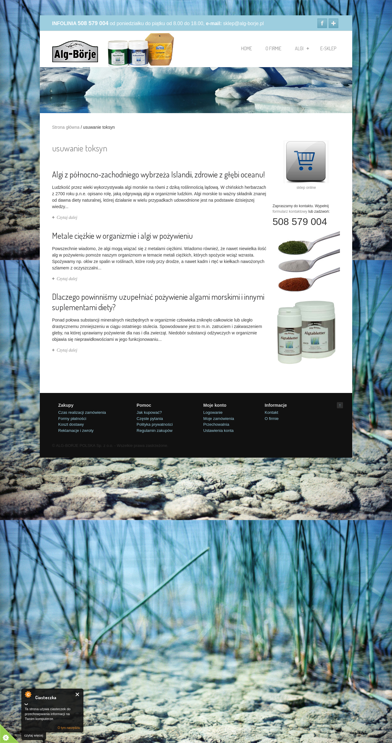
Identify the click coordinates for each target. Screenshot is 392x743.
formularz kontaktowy (290, 211)
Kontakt (271, 412)
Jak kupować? (149, 412)
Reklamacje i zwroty (76, 430)
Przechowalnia (216, 424)
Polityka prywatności (155, 424)
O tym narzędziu (69, 728)
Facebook (322, 23)
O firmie (273, 48)
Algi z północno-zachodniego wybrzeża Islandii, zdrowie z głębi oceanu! (158, 174)
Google (333, 23)
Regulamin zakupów (154, 430)
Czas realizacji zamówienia (82, 412)
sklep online (306, 187)
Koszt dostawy (71, 424)
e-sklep (328, 48)
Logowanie (213, 412)
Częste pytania (150, 418)
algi (302, 48)
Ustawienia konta (218, 430)
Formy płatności (72, 418)
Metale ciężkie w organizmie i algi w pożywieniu (122, 236)
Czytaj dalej (67, 217)
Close (78, 694)
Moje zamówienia (218, 418)
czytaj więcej (33, 735)
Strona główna (66, 127)
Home (246, 48)
